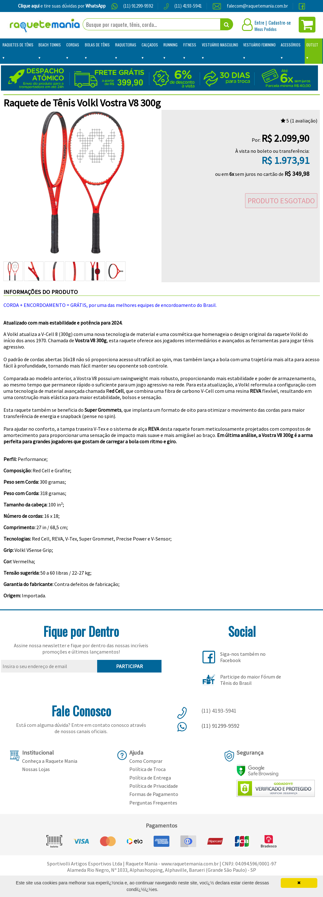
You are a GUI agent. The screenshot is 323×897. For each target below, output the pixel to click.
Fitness (189, 44)
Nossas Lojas (36, 769)
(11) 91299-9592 (138, 6)
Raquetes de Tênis (18, 44)
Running (170, 44)
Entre (259, 22)
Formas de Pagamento (153, 794)
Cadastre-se (279, 22)
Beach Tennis (49, 44)
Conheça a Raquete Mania (49, 761)
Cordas (72, 44)
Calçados (150, 44)
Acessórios (291, 44)
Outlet (312, 44)
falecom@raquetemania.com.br (257, 6)
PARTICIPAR (129, 666)
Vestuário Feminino (259, 44)
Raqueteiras (125, 44)
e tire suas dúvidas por (62, 6)
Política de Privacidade (153, 786)
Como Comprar (145, 761)
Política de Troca (147, 769)
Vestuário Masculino (220, 44)
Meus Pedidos (266, 29)
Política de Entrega (150, 777)
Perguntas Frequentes (153, 802)
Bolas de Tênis (97, 44)
